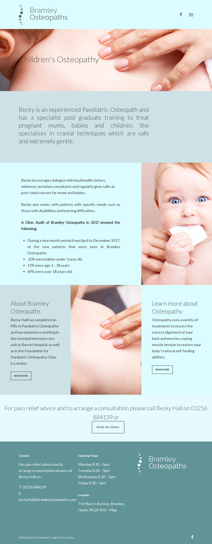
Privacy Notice (66, 537)
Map (113, 510)
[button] (191, 14)
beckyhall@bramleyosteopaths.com (47, 499)
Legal (54, 537)
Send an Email (108, 427)
